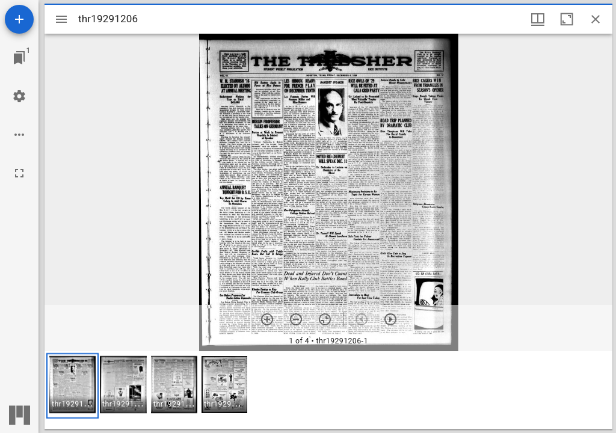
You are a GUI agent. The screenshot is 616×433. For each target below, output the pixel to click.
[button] (72, 386)
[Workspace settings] (19, 96)
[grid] (328, 390)
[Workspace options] (19, 134)
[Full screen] (19, 173)
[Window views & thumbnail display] (537, 19)
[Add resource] (19, 19)
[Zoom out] (296, 319)
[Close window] (595, 19)
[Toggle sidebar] (61, 19)
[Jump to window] (19, 57)
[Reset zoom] (324, 319)
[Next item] (390, 319)
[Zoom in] (267, 319)
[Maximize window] (566, 19)
